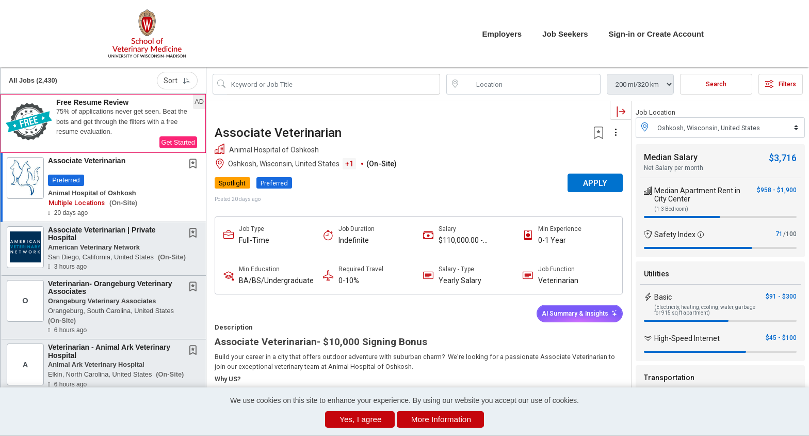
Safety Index (674, 234)
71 (779, 234)
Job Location (655, 112)
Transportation (669, 377)
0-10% (348, 280)
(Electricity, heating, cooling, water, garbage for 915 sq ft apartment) (704, 310)
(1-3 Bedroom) (671, 209)
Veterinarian (558, 280)
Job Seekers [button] (565, 33)
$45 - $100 (781, 337)
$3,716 (783, 157)
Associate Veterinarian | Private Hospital (102, 234)
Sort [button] (177, 80)
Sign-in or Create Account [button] (656, 33)
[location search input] (531, 84)
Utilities (656, 274)
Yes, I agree (360, 419)
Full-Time (254, 240)
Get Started (178, 142)
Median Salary (671, 157)
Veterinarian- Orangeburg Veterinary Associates (110, 287)
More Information (441, 419)
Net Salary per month (673, 168)
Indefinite (353, 240)
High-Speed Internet (687, 338)
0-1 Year (552, 240)
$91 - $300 (781, 296)
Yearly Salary (460, 280)
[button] (103, 123)
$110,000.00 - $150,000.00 (461, 240)
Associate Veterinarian (86, 161)
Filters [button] (780, 84)
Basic (663, 297)
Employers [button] (502, 33)
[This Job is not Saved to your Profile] (195, 165)
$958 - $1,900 (777, 190)
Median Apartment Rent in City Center (697, 194)
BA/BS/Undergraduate (276, 280)
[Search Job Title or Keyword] (333, 84)
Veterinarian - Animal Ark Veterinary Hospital (109, 351)
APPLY (595, 183)
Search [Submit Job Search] (716, 84)
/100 (790, 234)
